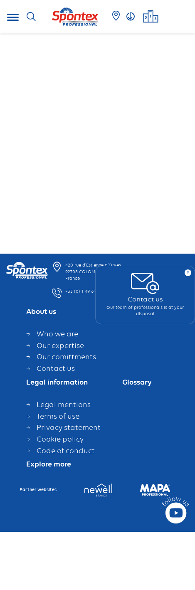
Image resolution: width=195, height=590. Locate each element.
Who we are (57, 332)
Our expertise (60, 344)
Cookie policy (60, 437)
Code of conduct (66, 449)
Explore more (48, 463)
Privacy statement (69, 426)
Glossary (137, 381)
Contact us (57, 367)
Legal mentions (64, 403)
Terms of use (58, 414)
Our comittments (66, 355)
